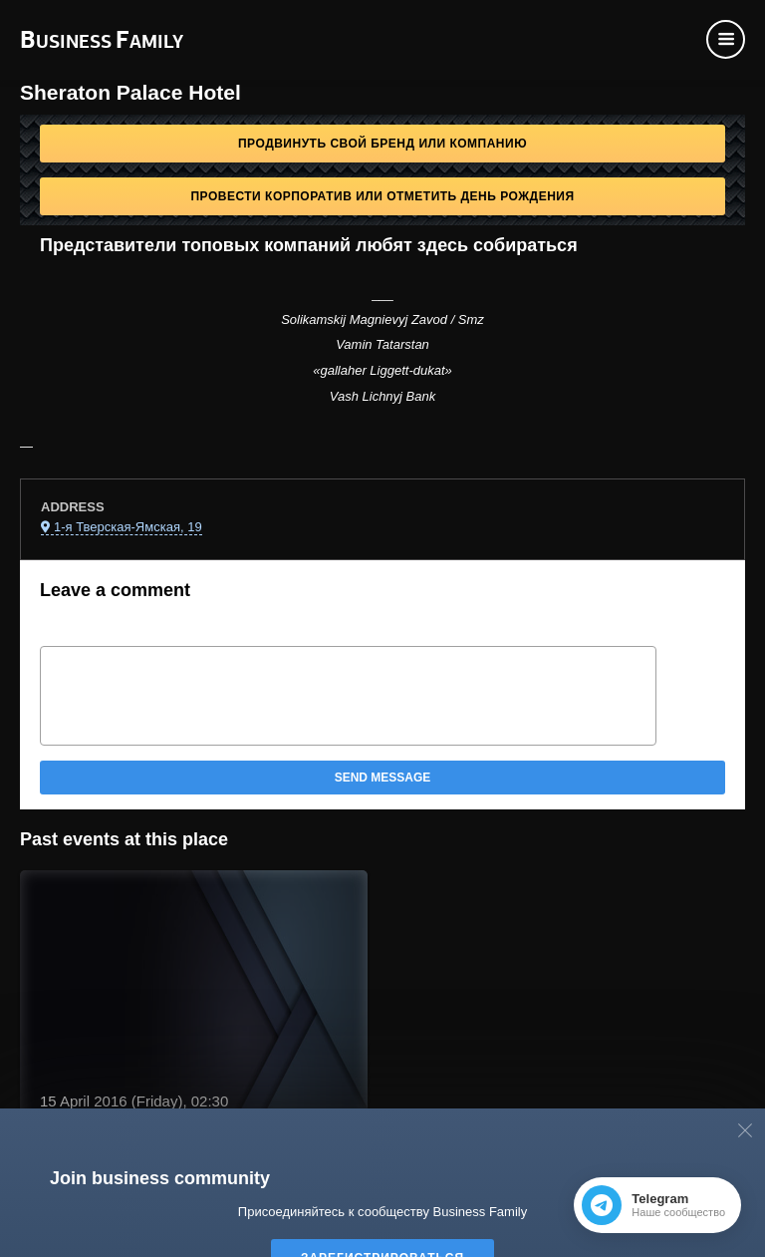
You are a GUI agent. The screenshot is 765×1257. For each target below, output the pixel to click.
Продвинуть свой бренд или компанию (382, 144)
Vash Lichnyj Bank (382, 396)
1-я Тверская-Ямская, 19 (128, 526)
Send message (383, 778)
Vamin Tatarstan (382, 344)
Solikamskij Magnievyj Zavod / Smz (382, 319)
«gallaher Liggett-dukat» (382, 370)
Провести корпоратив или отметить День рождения (382, 196)
